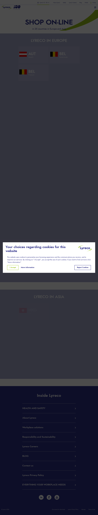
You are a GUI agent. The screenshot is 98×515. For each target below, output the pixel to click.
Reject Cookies (82, 267)
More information (27, 267)
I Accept (13, 267)
